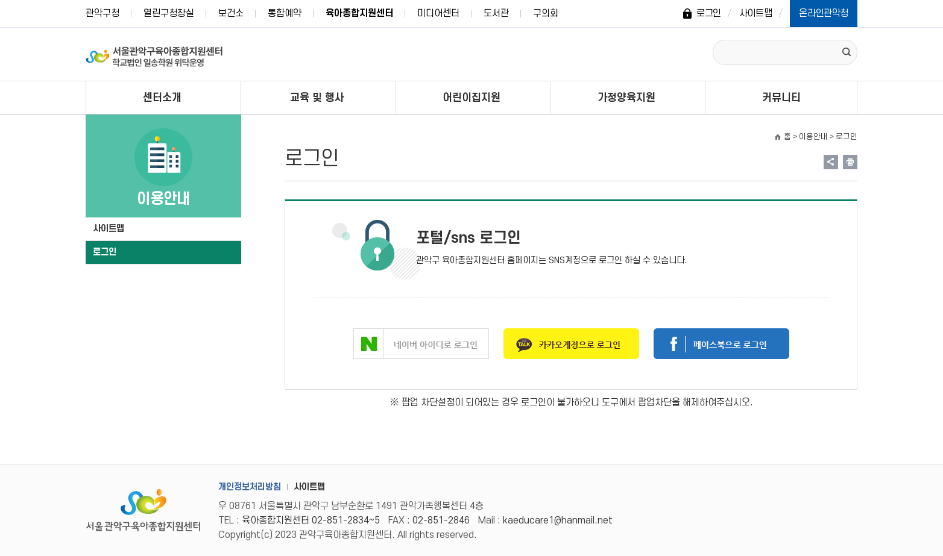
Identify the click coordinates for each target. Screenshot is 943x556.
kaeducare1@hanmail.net (558, 520)
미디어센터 (438, 13)
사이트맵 (755, 13)
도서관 (496, 13)
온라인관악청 (823, 13)
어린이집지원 (471, 98)
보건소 (231, 13)
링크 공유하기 (831, 162)
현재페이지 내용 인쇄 (850, 162)
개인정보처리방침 (249, 487)
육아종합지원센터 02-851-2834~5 (311, 520)
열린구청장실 (169, 13)
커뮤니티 (781, 98)
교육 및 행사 (317, 98)
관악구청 (102, 13)
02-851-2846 (441, 520)
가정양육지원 (626, 98)
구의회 (545, 13)
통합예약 (284, 13)
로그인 (708, 13)
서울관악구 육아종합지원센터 (155, 54)
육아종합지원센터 (359, 13)
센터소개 (162, 98)
